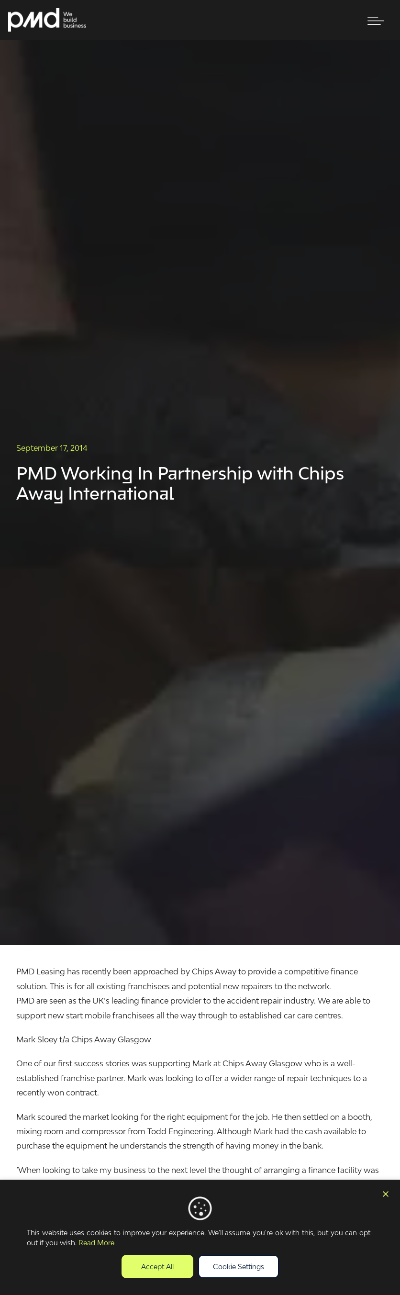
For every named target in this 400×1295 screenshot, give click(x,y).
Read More (96, 1243)
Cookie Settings (238, 1266)
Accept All (157, 1266)
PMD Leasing (40, 971)
